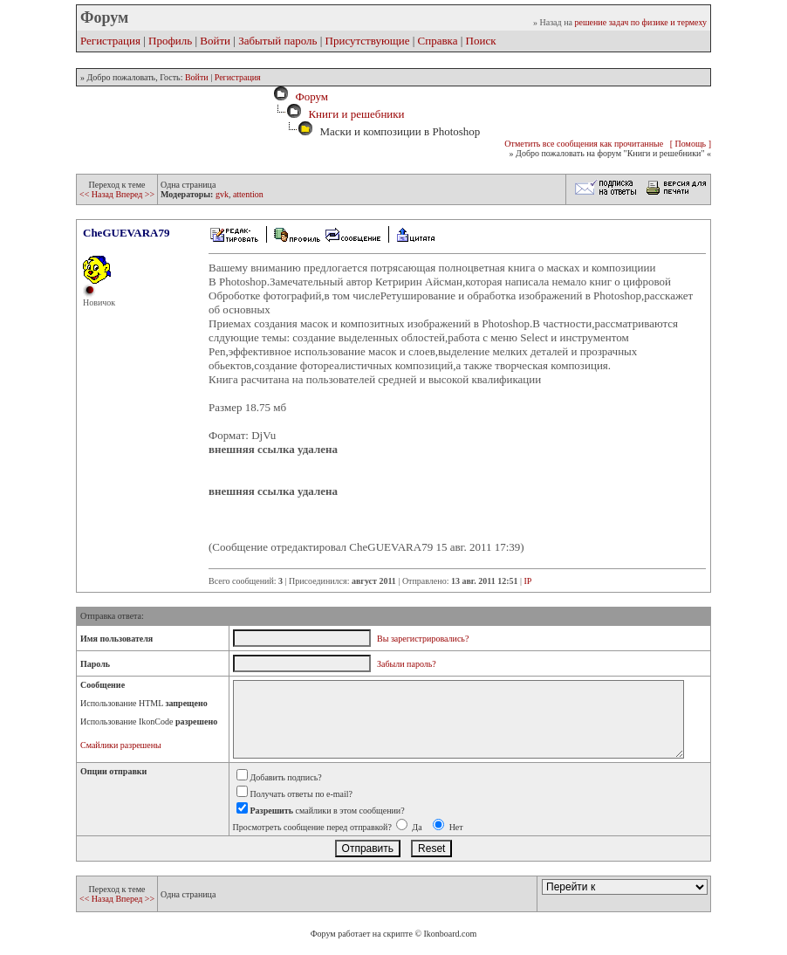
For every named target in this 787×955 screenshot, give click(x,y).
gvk (222, 194)
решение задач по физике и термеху (640, 22)
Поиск (481, 40)
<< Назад (97, 194)
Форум (309, 96)
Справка (438, 40)
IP (528, 581)
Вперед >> (134, 194)
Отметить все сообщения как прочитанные (583, 143)
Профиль (170, 40)
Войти (215, 40)
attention (248, 194)
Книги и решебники (356, 113)
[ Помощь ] (690, 143)
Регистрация (110, 40)
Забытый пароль (277, 40)
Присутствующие (367, 40)
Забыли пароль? (406, 664)
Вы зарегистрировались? (423, 638)
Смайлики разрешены (120, 745)
